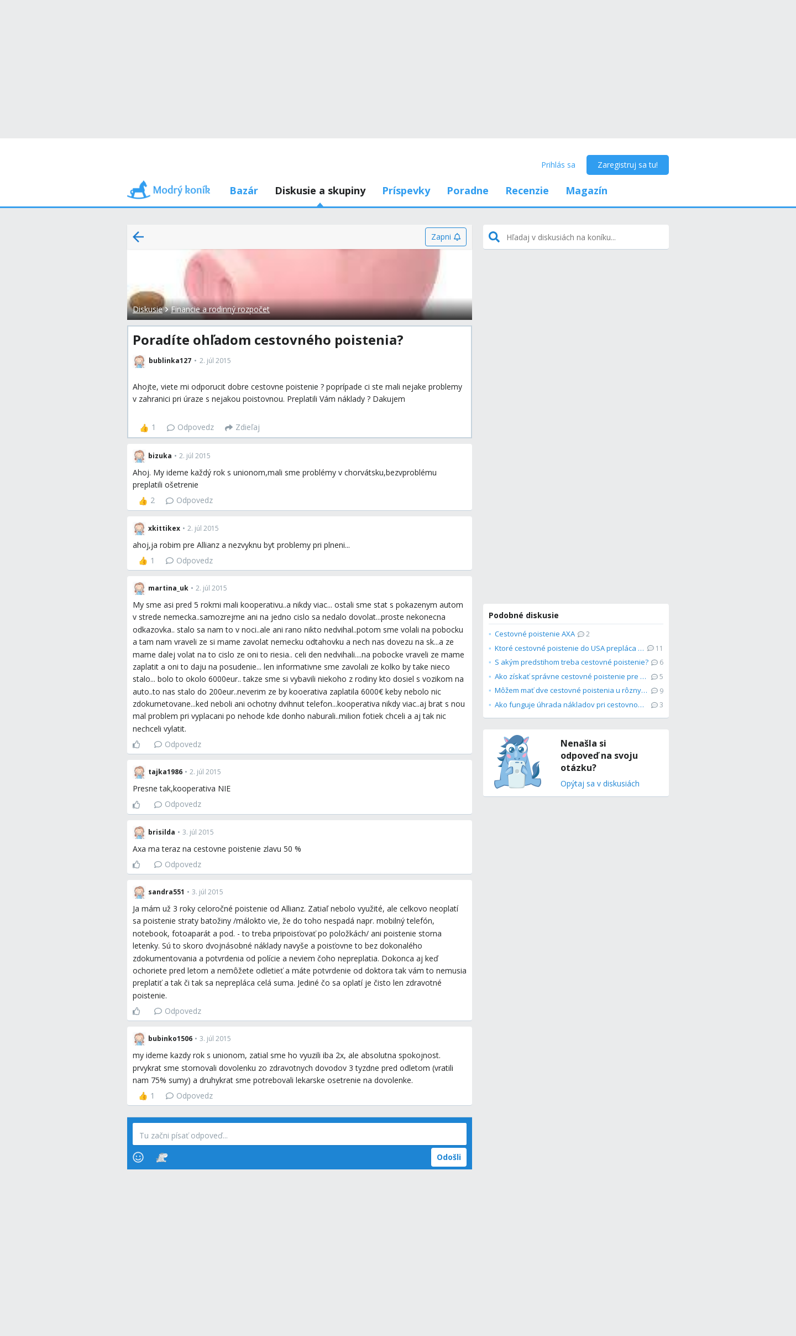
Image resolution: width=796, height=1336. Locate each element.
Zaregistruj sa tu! (628, 164)
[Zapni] (446, 236)
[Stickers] (161, 1157)
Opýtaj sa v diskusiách (600, 784)
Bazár (243, 190)
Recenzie (527, 190)
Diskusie (148, 309)
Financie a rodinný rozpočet (220, 309)
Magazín (586, 190)
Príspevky (406, 190)
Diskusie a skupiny (320, 190)
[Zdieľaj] (242, 427)
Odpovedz (190, 427)
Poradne (468, 190)
